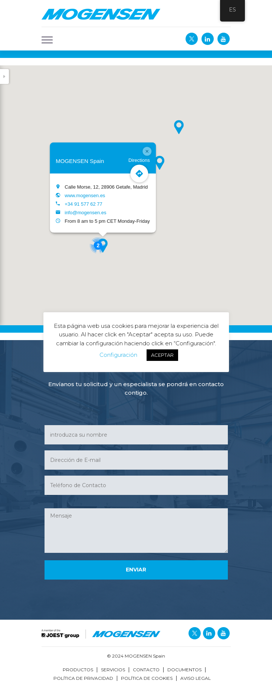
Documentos (184, 669)
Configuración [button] (118, 354)
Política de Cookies (147, 678)
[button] (45, 39)
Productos (78, 669)
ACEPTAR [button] (162, 355)
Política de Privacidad (83, 678)
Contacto (146, 669)
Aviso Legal (195, 678)
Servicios (113, 669)
